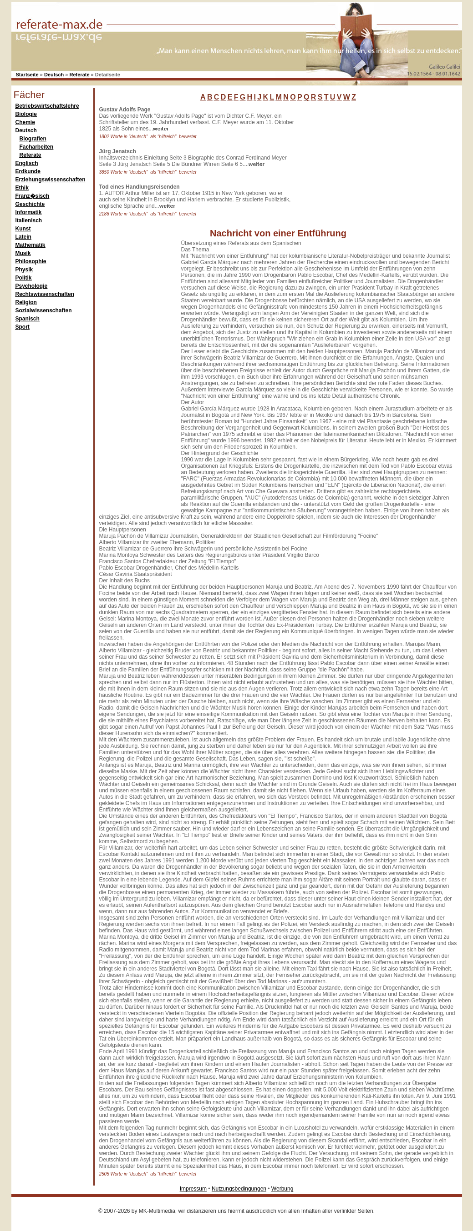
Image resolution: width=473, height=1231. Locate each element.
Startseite (27, 74)
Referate (80, 74)
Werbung (282, 1189)
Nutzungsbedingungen (239, 1189)
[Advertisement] (366, 163)
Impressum (193, 1189)
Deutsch (54, 74)
